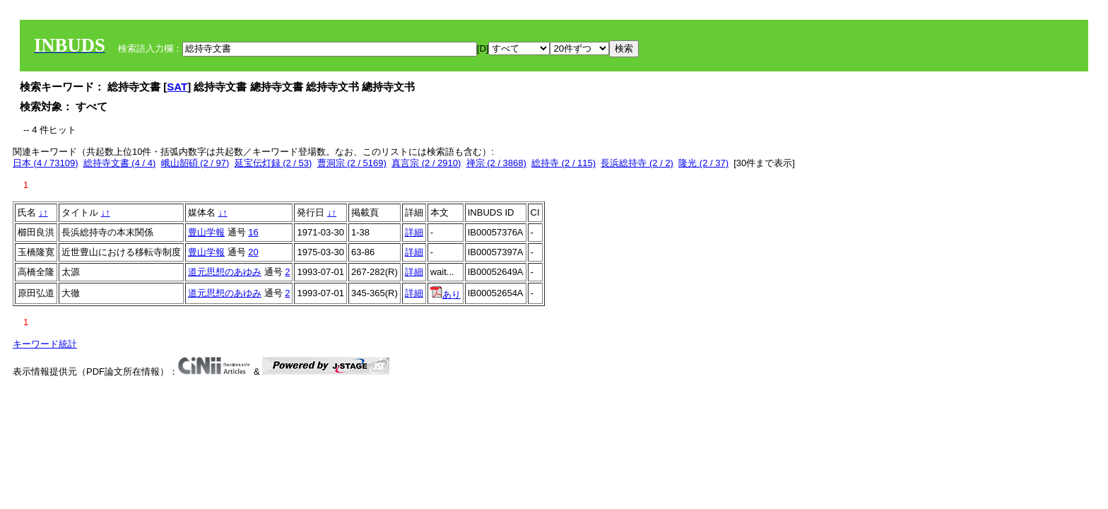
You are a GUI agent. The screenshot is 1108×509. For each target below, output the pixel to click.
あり (445, 294)
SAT (177, 87)
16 (253, 232)
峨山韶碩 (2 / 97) (195, 163)
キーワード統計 (45, 344)
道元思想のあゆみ (224, 272)
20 (253, 252)
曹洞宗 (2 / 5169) (352, 163)
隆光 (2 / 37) (703, 163)
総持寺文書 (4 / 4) (119, 163)
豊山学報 (206, 232)
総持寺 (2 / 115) (563, 163)
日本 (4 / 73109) (45, 163)
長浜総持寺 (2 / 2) (637, 163)
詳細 (414, 232)
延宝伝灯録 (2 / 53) (273, 163)
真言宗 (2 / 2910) (426, 163)
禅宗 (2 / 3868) (496, 163)
